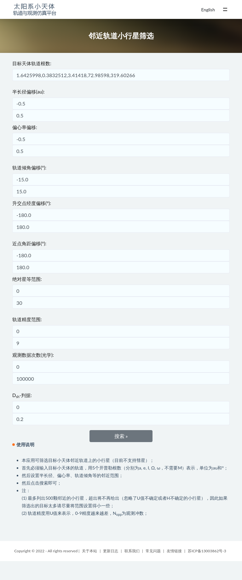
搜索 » (121, 436)
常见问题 (153, 551)
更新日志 (110, 551)
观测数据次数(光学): (33, 355)
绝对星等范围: (27, 279)
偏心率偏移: (24, 127)
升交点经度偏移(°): (31, 203)
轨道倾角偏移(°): (29, 167)
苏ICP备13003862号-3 (207, 551)
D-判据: (22, 395)
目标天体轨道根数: (31, 63)
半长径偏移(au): (28, 91)
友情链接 (174, 551)
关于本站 (89, 551)
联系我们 (132, 551)
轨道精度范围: (27, 319)
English (208, 9)
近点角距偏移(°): (29, 243)
